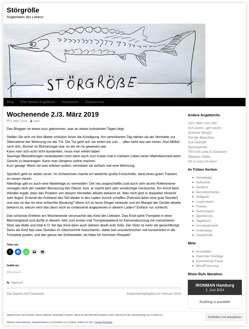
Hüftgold (202, 197)
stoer (36, 121)
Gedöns (202, 187)
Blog (10, 102)
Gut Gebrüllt (197, 142)
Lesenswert (204, 202)
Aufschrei (203, 182)
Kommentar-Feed (209, 261)
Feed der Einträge (209, 256)
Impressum (70, 102)
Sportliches (204, 216)
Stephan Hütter (199, 157)
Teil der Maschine (201, 137)
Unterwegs (204, 230)
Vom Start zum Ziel (202, 123)
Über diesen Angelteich (37, 102)
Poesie (201, 206)
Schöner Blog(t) (200, 133)
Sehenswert (205, 211)
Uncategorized (207, 225)
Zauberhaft (204, 235)
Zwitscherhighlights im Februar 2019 (153, 294)
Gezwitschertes (207, 192)
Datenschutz (94, 102)
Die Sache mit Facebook (25, 294)
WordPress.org (207, 266)
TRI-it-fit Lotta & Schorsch (207, 152)
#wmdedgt (204, 178)
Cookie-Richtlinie (103, 322)
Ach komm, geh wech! (204, 128)
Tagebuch (17, 282)
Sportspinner (197, 147)
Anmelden (203, 251)
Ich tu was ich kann (202, 161)
